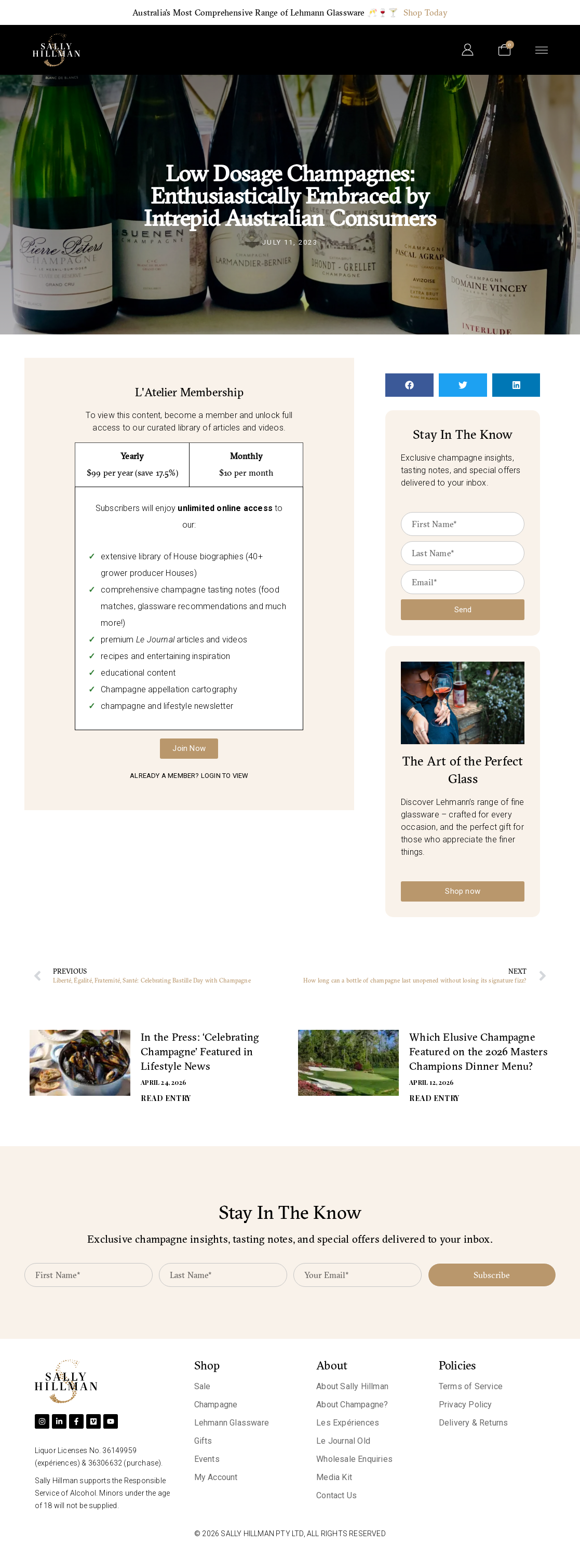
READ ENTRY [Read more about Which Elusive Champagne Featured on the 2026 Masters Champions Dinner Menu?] (434, 1098)
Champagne (216, 1404)
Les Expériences (347, 1423)
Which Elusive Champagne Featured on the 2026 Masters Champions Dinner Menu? (478, 1051)
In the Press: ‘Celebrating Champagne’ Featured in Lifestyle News (200, 1051)
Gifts (203, 1441)
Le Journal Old (343, 1441)
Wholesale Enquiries (354, 1459)
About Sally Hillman (352, 1386)
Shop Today (425, 12)
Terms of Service (471, 1386)
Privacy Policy (465, 1404)
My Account (216, 1477)
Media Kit (334, 1477)
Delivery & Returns (473, 1423)
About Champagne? (352, 1404)
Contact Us (336, 1495)
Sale (202, 1386)
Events (207, 1459)
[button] (409, 385)
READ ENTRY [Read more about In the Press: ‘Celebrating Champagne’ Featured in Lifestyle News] (166, 1098)
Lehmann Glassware (231, 1423)
